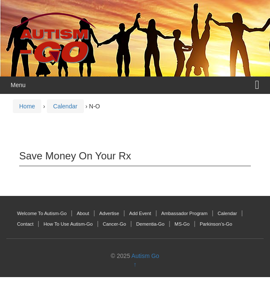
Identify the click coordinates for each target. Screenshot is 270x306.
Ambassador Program (184, 213)
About (83, 213)
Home (27, 106)
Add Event (140, 213)
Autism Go (145, 255)
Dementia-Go (150, 224)
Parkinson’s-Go (216, 224)
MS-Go (182, 224)
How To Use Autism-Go (67, 224)
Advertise (109, 213)
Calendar (65, 106)
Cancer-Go (114, 224)
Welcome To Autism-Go (41, 213)
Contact (25, 224)
